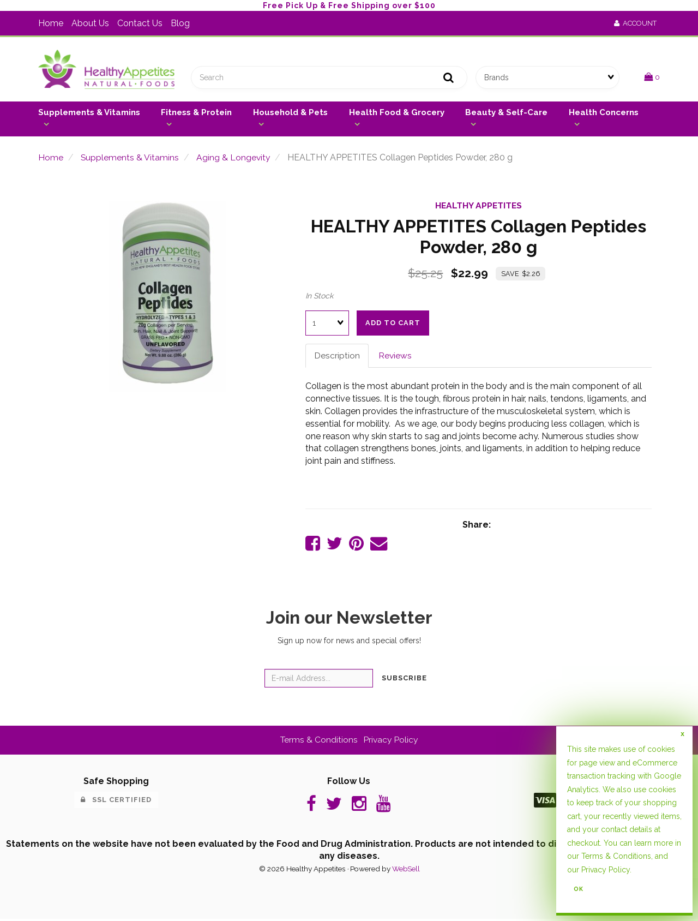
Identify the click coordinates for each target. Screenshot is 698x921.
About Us (90, 23)
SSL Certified (116, 802)
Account (635, 23)
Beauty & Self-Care (506, 113)
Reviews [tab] (395, 356)
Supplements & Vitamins (89, 113)
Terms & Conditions (318, 742)
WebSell (406, 871)
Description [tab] (337, 356)
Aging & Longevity (234, 158)
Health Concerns (604, 113)
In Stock (319, 296)
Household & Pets (290, 113)
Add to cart (392, 324)
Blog (180, 23)
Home (50, 23)
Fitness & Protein (196, 113)
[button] (652, 78)
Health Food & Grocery (396, 113)
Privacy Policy (391, 742)
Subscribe (404, 680)
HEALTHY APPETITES (479, 207)
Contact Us (140, 23)
